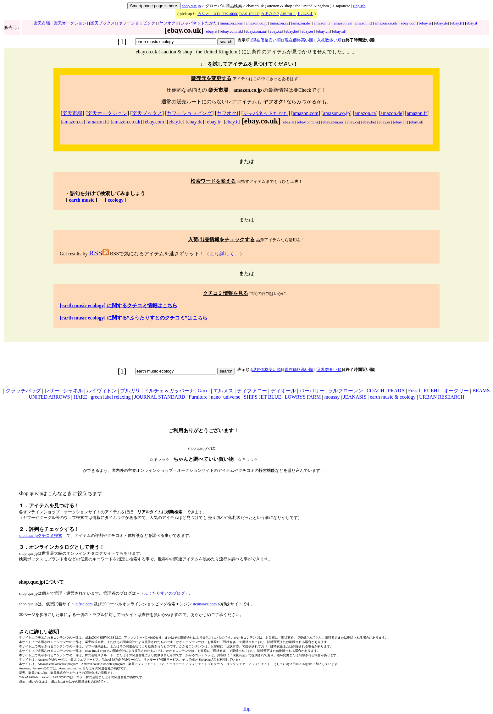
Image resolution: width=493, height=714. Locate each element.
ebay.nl (339, 31)
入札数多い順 (329, 40)
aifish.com (84, 604)
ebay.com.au (256, 31)
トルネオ (305, 13)
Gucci (204, 390)
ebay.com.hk (231, 31)
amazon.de (301, 23)
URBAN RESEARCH (441, 397)
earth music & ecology (393, 397)
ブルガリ (130, 390)
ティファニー (252, 390)
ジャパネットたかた (198, 23)
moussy (332, 397)
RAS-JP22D (249, 13)
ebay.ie (425, 23)
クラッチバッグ (23, 390)
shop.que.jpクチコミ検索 (40, 535)
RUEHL (432, 390)
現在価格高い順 (299, 40)
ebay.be (291, 31)
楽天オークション (70, 23)
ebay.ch (323, 31)
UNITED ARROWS (49, 397)
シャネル (73, 390)
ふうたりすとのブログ (164, 593)
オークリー (456, 390)
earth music (81, 200)
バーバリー (311, 390)
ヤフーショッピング (137, 23)
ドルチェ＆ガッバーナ (169, 390)
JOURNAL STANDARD (159, 397)
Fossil (414, 390)
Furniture (198, 397)
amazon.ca (280, 23)
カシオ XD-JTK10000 (217, 13)
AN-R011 (288, 13)
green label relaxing (110, 397)
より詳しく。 (224, 253)
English (359, 5)
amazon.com (231, 23)
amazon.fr (322, 23)
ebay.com (408, 23)
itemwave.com (205, 604)
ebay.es (307, 31)
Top (247, 708)
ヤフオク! (168, 23)
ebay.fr (457, 23)
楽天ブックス (102, 23)
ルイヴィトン (101, 390)
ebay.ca (276, 31)
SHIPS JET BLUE (262, 397)
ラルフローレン (345, 390)
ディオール (283, 390)
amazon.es (342, 23)
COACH (375, 390)
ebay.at (211, 31)
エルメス (223, 390)
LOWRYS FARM (303, 397)
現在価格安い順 (266, 40)
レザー (51, 390)
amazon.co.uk (385, 23)
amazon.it (363, 23)
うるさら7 (270, 13)
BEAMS (481, 390)
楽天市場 (42, 23)
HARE (80, 397)
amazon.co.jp (256, 23)
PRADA (396, 390)
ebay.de (441, 23)
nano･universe (225, 397)
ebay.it (471, 23)
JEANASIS (355, 397)
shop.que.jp (191, 5)
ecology (116, 200)
